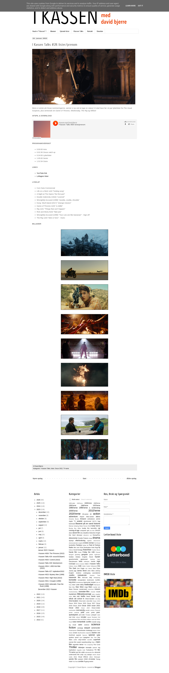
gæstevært (84, 559)
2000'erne (73, 511)
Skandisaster (81, 630)
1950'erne (72, 505)
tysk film (78, 652)
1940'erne (97, 503)
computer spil (84, 530)
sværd (79, 642)
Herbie (93, 561)
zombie (80, 661)
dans (70, 533)
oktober (41, 519)
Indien (84, 566)
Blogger (97, 667)
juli (39, 528)
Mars (90, 587)
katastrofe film (74, 577)
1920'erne (80, 503)
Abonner (53, 31)
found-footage (78, 550)
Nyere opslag (37, 478)
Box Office (77, 528)
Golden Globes (74, 557)
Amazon (83, 519)
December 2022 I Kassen (47, 589)
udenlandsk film (89, 652)
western (80, 659)
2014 (39, 620)
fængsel (71, 554)
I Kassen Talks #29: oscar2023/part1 (51, 557)
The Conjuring (88, 644)
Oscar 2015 (82, 603)
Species (84, 635)
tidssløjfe (89, 647)
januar (41, 547)
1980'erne (73, 508)
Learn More (130, 6)
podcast (76, 612)
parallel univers (89, 610)
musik (98, 592)
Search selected (86, 499)
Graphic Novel (87, 557)
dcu (82, 533)
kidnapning (97, 577)
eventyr (91, 543)
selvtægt (80, 628)
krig (70, 582)
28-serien (85, 514)
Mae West (79, 587)
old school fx (79, 599)
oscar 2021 (96, 606)
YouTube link (42, 173)
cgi (99, 528)
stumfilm (89, 639)
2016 (39, 613)
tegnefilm (76, 644)
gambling (77, 554)
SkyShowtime (82, 632)
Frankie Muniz (96, 550)
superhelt (96, 640)
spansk (78, 635)
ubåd (83, 652)
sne (98, 633)
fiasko (71, 547)
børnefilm (94, 528)
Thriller (73, 647)
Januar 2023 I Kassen (46, 550)
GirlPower (97, 554)
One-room (82, 601)
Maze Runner (73, 589)
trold (84, 650)
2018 (39, 607)
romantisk (81, 622)
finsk (92, 547)
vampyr (89, 654)
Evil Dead (97, 543)
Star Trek (94, 637)
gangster (84, 554)
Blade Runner (83, 526)
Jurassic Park (95, 575)
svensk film (72, 642)
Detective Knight (94, 533)
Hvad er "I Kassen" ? (39, 31)
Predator (88, 615)
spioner (91, 635)
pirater (71, 612)
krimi (74, 582)
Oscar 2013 (96, 601)
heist (80, 561)
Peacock (97, 610)
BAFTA (94, 521)
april (40, 538)
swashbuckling (86, 642)
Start (84, 478)
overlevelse (72, 610)
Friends (98, 552)
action (96, 513)
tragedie (79, 650)
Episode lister (64, 31)
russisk (94, 622)
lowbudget (88, 584)
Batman (71, 526)
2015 (39, 617)
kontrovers (90, 580)
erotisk (85, 543)
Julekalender (82, 575)
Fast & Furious (94, 545)
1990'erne (83, 508)
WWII (86, 659)
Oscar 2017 (91, 603)
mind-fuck (91, 589)
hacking (92, 559)
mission (97, 589)
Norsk (93, 596)
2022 (39, 594)
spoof (77, 637)
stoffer (75, 639)
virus (75, 657)
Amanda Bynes (74, 519)
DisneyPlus (96, 535)
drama (96, 537)
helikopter (87, 561)
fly (99, 547)
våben (91, 657)
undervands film (74, 654)
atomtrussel (87, 521)
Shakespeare (73, 630)
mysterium (73, 594)
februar (41, 544)
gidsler (91, 554)
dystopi (71, 540)
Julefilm (71, 575)
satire (80, 625)
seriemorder (95, 628)
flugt (96, 547)
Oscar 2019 (77, 606)
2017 (39, 610)
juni (40, 531)
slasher (94, 633)
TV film (97, 650)
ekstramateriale (73, 543)
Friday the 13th (89, 552)
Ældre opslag (131, 478)
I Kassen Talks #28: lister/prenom (50, 563)
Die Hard (72, 535)
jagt (75, 571)
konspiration (82, 580)
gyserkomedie (73, 559)
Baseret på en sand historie (88, 523)
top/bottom (72, 650)
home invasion (80, 564)
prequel (93, 615)
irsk (86, 568)
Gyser (97, 557)
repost (89, 617)
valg (85, 654)
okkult (71, 599)
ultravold (97, 652)
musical (93, 591)
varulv (94, 654)
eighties (89, 540)
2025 (39, 503)
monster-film (84, 591)
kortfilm (97, 580)
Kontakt (90, 31)
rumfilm (88, 622)
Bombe (71, 528)
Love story (80, 585)
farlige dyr (85, 545)
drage (90, 538)
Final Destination (85, 547)
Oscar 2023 (85, 608)
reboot (78, 617)
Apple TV (72, 521)
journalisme (96, 573)
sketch (95, 630)
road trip (93, 619)
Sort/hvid (72, 635)
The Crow (96, 644)
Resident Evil (96, 617)
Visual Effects (83, 657)
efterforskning (80, 540)
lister (52, 468)
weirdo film (73, 659)
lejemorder (87, 582)
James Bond (81, 571)
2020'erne (75, 513)
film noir (76, 547)
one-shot (89, 601)
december (42, 512)
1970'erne (96, 505)
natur (93, 594)
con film (92, 530)
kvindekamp (79, 582)
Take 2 (94, 642)
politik (87, 612)
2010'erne (94, 510)
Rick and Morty (82, 619)
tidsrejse (81, 647)
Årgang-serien (88, 661)
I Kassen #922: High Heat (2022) (50, 578)
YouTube (75, 661)
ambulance (91, 519)
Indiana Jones (73, 566)
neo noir (76, 596)
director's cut (87, 535)
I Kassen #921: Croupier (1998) (49, 581)
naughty (97, 594)
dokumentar (73, 538)
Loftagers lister (43, 176)
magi (86, 587)
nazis (70, 596)
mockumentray (73, 591)
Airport (82, 517)
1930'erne (88, 503)
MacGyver (97, 584)
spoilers (71, 637)
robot (74, 622)
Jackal (71, 571)
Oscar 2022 (59, 468)
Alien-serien (90, 517)
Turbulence (89, 650)
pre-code (82, 615)
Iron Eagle (80, 568)
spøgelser (86, 637)
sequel (87, 628)
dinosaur (79, 535)
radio (98, 615)
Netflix (83, 596)
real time (72, 617)
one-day (97, 598)
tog (99, 647)
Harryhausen (73, 561)
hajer (98, 559)
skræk (75, 633)
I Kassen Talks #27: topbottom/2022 (51, 571)
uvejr (81, 654)
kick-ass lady (87, 577)
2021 (39, 597)
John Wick (90, 571)
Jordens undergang (83, 573)
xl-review (92, 659)
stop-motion (82, 640)
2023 (39, 509)
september (42, 522)
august (41, 525)
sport (80, 637)
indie (80, 566)
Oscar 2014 (73, 603)
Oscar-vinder (96, 608)
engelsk (80, 543)
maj (40, 534)
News (88, 596)
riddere (89, 619)
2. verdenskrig (94, 508)
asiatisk (79, 521)
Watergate (97, 657)
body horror (96, 526)
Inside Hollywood (91, 566)
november (42, 515)
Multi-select (74, 499)
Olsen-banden (89, 599)
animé (98, 519)
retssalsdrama (73, 619)
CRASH (97, 530)
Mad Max (72, 587)
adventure (73, 516)
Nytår (98, 596)
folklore (71, 550)
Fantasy (79, 545)
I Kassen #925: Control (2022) (49, 560)
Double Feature (83, 538)
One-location (73, 601)
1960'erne (84, 505)
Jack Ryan (96, 568)
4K (91, 514)
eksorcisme (96, 540)
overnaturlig (80, 610)
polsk (93, 612)
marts (40, 541)
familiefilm (72, 545)
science (86, 625)
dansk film (76, 533)
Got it (140, 6)
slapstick (88, 632)
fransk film (73, 552)
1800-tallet (72, 503)
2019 (39, 604)
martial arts (96, 587)
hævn (87, 564)
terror (81, 644)
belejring (76, 526)
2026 (39, 500)
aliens (98, 517)
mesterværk (83, 589)
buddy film (86, 528)
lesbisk (93, 582)
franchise (87, 550)
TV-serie (66, 468)
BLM (89, 526)
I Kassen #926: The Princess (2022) (51, 553)
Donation (100, 31)
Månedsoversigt (84, 594)
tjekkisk (95, 647)
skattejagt (89, 630)
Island (90, 568)
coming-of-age (74, 530)
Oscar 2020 (86, 606)
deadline (86, 533)
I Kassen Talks (78, 31)
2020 (39, 600)
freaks (80, 552)
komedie (72, 580)
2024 (39, 506)
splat (98, 635)
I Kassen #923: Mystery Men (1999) (51, 574)
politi (82, 612)
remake (83, 617)
